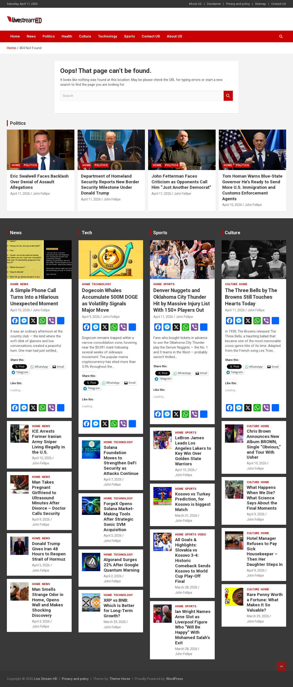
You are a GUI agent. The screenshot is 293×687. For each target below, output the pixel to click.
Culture (85, 36)
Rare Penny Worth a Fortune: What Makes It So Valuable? (265, 602)
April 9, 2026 (41, 519)
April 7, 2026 (113, 479)
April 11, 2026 (20, 193)
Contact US (278, 3)
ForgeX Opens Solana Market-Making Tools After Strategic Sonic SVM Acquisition (119, 516)
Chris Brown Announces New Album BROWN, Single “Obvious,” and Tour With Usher (264, 444)
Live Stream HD (45, 679)
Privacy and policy (238, 3)
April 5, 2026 (41, 565)
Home (15, 36)
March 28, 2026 (186, 587)
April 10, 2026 (232, 205)
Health (67, 36)
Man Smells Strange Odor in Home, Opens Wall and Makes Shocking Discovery (47, 602)
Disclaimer (214, 3)
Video (202, 534)
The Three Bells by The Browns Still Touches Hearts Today (251, 297)
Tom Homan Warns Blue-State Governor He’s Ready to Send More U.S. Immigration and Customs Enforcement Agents (252, 187)
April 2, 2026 (113, 576)
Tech (87, 232)
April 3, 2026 (41, 621)
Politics (49, 36)
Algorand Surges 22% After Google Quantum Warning (121, 565)
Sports (129, 36)
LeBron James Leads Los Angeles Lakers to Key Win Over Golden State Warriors (193, 450)
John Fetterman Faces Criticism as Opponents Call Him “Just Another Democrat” (181, 181)
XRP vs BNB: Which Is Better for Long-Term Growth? (119, 608)
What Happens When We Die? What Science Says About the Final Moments (262, 498)
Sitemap (260, 3)
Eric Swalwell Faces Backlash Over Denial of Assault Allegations (39, 181)
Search (228, 96)
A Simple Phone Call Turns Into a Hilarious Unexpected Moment (34, 297)
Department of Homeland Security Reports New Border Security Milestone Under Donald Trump (110, 184)
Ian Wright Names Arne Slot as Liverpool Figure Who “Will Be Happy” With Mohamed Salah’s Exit (192, 627)
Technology (107, 36)
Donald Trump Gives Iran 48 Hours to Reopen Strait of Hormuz (49, 551)
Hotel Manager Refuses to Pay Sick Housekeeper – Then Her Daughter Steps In (265, 551)
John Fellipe (41, 193)
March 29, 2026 (115, 622)
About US (195, 3)
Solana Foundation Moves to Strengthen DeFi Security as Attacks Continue (121, 460)
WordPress (174, 679)
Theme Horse (120, 679)
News (31, 36)
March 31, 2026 (186, 515)
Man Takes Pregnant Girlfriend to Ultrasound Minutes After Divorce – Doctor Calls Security (49, 497)
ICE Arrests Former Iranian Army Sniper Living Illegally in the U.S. (48, 442)
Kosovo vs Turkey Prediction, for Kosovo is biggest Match (193, 501)
